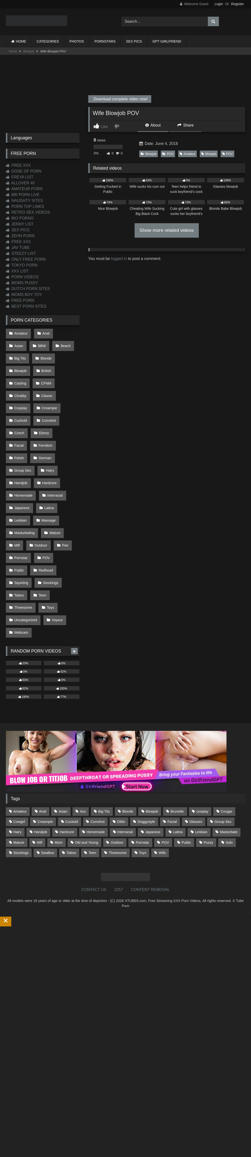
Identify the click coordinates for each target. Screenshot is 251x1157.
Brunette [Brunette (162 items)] (177, 738)
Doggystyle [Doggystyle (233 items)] (146, 748)
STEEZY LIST (21, 253)
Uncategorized (25, 550)
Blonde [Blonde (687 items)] (127, 738)
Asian (65, 333)
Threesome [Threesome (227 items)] (117, 779)
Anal (44, 333)
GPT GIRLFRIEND (166, 41)
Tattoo (19, 529)
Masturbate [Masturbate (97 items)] (229, 758)
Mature (19, 488)
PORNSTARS (104, 41)
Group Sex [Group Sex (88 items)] (222, 748)
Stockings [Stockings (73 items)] (20, 779)
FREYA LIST (19, 177)
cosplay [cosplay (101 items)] (202, 738)
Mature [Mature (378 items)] (18, 769)
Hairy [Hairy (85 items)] (17, 758)
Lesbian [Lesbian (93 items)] (201, 758)
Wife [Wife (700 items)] (162, 779)
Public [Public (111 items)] (186, 769)
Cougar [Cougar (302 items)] (226, 738)
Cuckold (20, 395)
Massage (21, 477)
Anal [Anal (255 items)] (42, 738)
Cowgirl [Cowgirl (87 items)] (19, 748)
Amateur (187, 154)
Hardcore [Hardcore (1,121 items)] (67, 758)
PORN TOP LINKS (25, 206)
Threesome (23, 540)
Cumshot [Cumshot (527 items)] (97, 748)
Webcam (21, 560)
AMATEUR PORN (24, 189)
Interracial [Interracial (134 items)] (125, 758)
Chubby (20, 374)
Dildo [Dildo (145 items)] (121, 748)
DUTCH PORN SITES (28, 289)
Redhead (44, 509)
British (19, 364)
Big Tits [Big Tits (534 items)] (104, 738)
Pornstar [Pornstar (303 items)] (142, 769)
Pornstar (40, 498)
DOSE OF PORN (23, 171)
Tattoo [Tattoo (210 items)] (71, 779)
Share (185, 125)
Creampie (47, 384)
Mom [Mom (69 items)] (59, 769)
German (20, 426)
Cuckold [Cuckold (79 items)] (71, 748)
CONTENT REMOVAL (150, 816)
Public (19, 509)
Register (237, 4)
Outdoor (63, 488)
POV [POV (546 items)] (165, 769)
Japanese (50, 457)
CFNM (68, 364)
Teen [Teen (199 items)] (92, 779)
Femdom (21, 416)
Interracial (21, 457)
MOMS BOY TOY (24, 294)
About (153, 125)
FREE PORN (20, 300)
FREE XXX (18, 165)
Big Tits (65, 343)
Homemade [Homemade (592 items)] (96, 758)
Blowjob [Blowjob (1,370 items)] (152, 738)
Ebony (43, 405)
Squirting (21, 519)
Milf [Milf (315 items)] (39, 769)
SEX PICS (134, 41)
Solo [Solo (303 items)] (229, 769)
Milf (41, 488)
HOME (21, 41)
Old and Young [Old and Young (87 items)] (86, 769)
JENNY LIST (20, 224)
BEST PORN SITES (26, 306)
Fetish (46, 416)
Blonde (19, 353)
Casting (43, 364)
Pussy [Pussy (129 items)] (208, 769)
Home (13, 51)
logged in (119, 259)
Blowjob (28, 51)
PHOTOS (76, 41)
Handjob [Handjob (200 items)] (40, 758)
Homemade (51, 447)
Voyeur (55, 550)
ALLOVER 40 (20, 183)
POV (168, 154)
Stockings (49, 519)
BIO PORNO (20, 218)
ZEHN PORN (20, 236)
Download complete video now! (120, 99)
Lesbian (43, 467)
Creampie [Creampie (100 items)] (45, 748)
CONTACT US (94, 816)
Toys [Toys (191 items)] (142, 779)
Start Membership (15, 1154)
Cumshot (47, 395)
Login (218, 4)
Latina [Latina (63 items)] (178, 758)
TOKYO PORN (22, 265)
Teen (41, 529)
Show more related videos (166, 230)
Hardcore (21, 447)
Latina (19, 467)
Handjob (42, 436)
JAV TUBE (18, 247)
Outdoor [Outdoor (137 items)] (117, 769)
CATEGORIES (48, 41)
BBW (18, 343)
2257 (118, 816)
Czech (19, 405)
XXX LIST (17, 271)
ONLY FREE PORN (26, 259)
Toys (49, 540)
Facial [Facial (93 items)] (172, 748)
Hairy (18, 436)
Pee (17, 498)
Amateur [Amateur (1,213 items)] (19, 738)
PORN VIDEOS (22, 277)
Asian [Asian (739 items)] (63, 738)
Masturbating (52, 477)
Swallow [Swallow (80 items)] (47, 779)
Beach (41, 343)
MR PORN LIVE (22, 195)
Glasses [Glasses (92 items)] (195, 748)
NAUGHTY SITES (24, 201)
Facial (65, 405)
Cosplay (20, 384)
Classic (45, 374)
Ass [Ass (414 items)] (83, 738)
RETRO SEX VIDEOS (28, 212)
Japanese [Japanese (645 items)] (152, 758)
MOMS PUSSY (22, 283)
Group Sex (48, 426)
